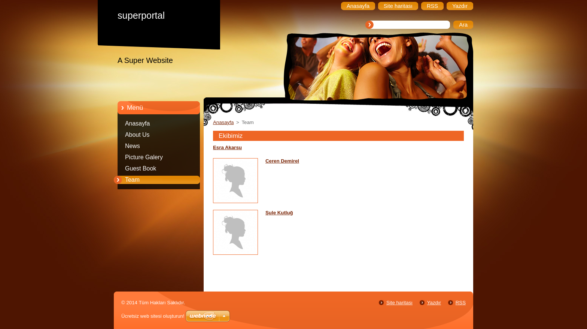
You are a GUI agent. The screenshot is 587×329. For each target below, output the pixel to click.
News (132, 146)
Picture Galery (144, 157)
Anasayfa (137, 123)
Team (132, 179)
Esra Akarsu (227, 147)
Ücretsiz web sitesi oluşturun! (152, 316)
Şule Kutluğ (279, 212)
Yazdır (434, 302)
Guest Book (140, 168)
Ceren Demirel (282, 161)
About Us (137, 135)
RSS (461, 302)
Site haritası (399, 302)
